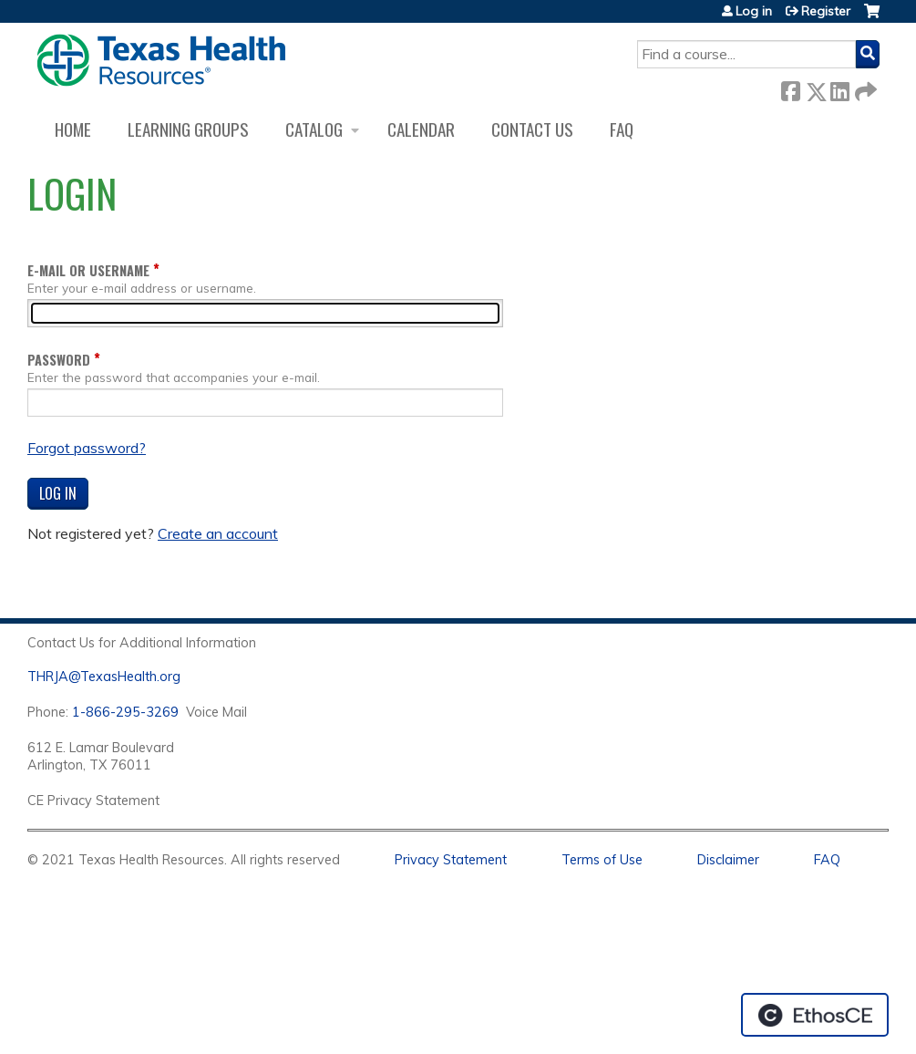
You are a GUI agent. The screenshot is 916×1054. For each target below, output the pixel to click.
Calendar (421, 129)
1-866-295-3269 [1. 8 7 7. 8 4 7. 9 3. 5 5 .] (125, 712)
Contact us (532, 129)
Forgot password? (86, 448)
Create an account (218, 533)
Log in (754, 11)
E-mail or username (88, 270)
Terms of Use (602, 860)
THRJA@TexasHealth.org (103, 676)
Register (825, 11)
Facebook (790, 88)
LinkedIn (839, 88)
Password (58, 359)
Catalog (314, 129)
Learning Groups (188, 129)
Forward (864, 88)
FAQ (621, 129)
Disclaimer (728, 860)
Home (73, 129)
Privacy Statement (451, 860)
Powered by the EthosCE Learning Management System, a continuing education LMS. (815, 1015)
